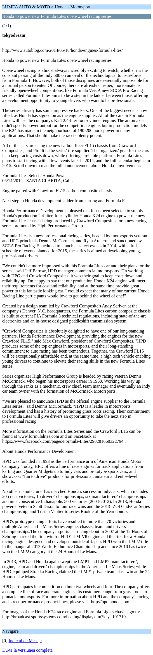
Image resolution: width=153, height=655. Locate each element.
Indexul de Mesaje (25, 640)
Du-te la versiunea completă (27, 650)
